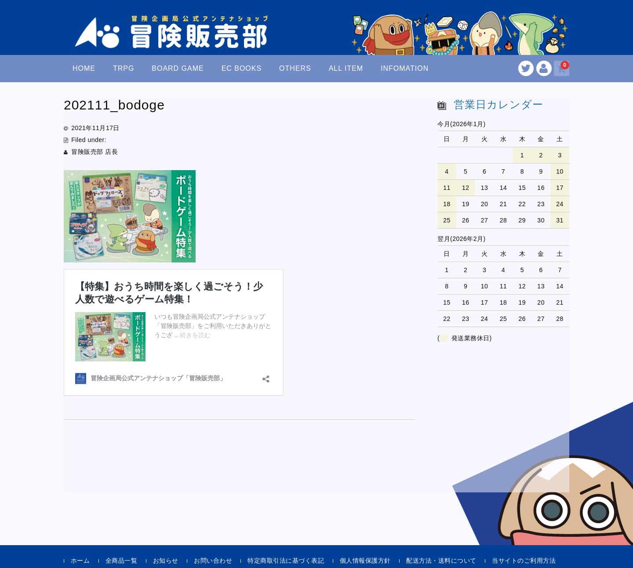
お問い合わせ (213, 560)
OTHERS (295, 68)
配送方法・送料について (441, 560)
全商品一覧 (122, 560)
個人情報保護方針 (365, 560)
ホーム (80, 560)
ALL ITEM (346, 68)
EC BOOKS (242, 68)
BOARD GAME (178, 68)
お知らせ (165, 560)
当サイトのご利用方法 (524, 560)
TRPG (123, 68)
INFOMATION (405, 68)
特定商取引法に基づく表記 (285, 560)
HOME (84, 68)
